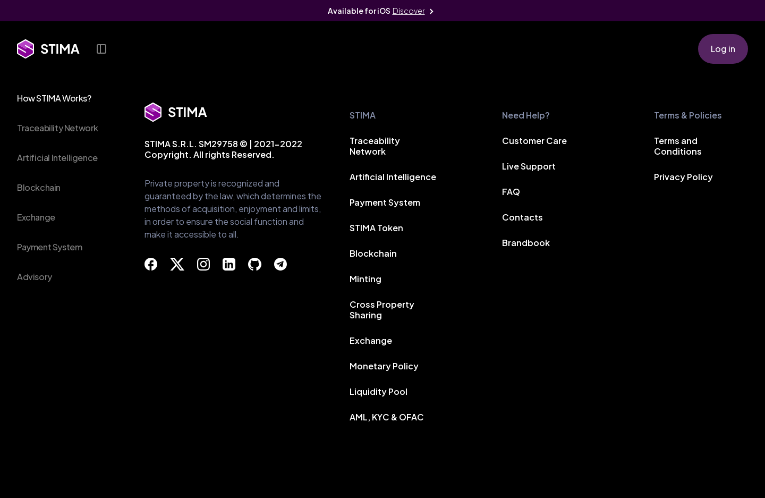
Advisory (34, 276)
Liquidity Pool (378, 392)
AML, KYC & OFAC (387, 418)
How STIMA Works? (54, 98)
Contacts (522, 218)
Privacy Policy (683, 177)
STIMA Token (376, 228)
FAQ (511, 192)
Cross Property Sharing (382, 311)
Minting (365, 279)
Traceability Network (57, 127)
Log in (723, 48)
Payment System (49, 246)
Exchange (36, 217)
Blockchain (39, 187)
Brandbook (526, 243)
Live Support (529, 167)
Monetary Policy (384, 367)
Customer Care (534, 141)
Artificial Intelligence (57, 157)
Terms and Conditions (678, 147)
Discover (409, 10)
